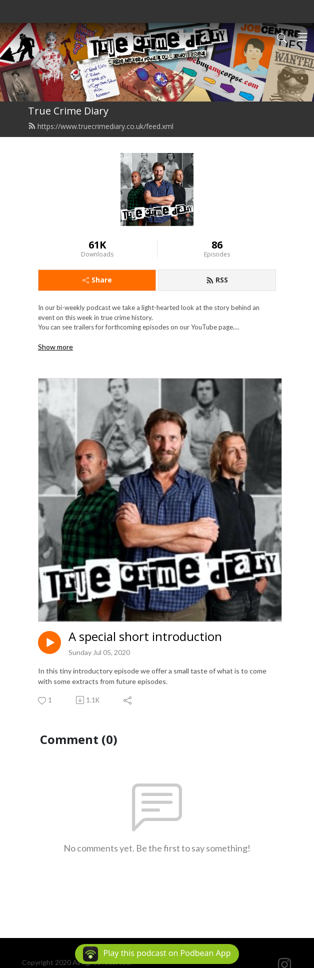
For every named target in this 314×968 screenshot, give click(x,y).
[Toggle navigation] (302, 37)
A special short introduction (145, 637)
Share (97, 279)
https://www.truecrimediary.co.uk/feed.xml (101, 126)
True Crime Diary (68, 111)
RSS (217, 279)
